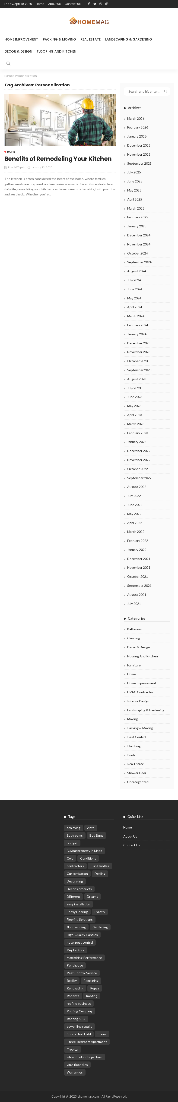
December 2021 (138, 558)
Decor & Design (18, 51)
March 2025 (135, 208)
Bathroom (134, 629)
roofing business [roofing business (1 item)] (79, 1003)
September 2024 (139, 262)
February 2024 (137, 325)
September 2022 (139, 478)
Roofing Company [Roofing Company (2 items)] (79, 1011)
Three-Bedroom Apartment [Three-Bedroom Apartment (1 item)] (87, 1041)
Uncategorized (138, 782)
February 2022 (137, 540)
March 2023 (135, 424)
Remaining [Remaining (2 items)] (91, 980)
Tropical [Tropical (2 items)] (72, 1049)
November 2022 (138, 460)
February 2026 (137, 127)
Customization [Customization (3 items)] (77, 873)
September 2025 (139, 163)
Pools (131, 755)
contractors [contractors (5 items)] (75, 866)
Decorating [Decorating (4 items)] (75, 881)
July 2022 (134, 495)
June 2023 (134, 397)
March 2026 (135, 118)
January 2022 (136, 549)
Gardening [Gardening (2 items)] (100, 927)
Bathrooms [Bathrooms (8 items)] (75, 835)
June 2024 (134, 289)
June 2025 (134, 181)
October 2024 (137, 253)
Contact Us (73, 4)
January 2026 (136, 136)
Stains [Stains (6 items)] (102, 1034)
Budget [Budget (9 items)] (72, 843)
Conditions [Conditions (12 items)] (88, 858)
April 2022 (134, 522)
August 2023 (136, 379)
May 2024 (134, 298)
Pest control (136, 737)
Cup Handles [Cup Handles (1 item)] (100, 866)
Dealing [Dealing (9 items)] (100, 873)
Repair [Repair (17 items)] (94, 988)
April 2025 (134, 199)
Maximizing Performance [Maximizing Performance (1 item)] (84, 957)
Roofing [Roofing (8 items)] (91, 996)
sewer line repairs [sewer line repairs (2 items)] (79, 1026)
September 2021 (139, 585)
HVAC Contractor (140, 692)
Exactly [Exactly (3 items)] (100, 912)
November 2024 (138, 244)
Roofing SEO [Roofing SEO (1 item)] (76, 1018)
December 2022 (138, 450)
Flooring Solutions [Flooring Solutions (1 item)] (80, 919)
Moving (132, 719)
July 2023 (134, 388)
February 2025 (137, 217)
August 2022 (136, 487)
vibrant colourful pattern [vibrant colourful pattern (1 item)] (84, 1057)
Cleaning (133, 638)
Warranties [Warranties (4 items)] (75, 1072)
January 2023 (136, 442)
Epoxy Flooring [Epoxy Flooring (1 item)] (77, 912)
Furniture (134, 665)
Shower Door (136, 773)
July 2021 (134, 603)
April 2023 (134, 415)
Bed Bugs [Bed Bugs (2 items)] (96, 835)
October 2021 (137, 576)
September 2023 (139, 370)
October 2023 (137, 361)
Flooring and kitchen (56, 51)
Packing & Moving (59, 39)
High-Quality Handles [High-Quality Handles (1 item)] (82, 934)
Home (40, 4)
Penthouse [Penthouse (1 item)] (75, 965)
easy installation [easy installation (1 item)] (78, 904)
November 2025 (138, 154)
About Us (54, 4)
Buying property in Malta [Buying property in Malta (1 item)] (84, 850)
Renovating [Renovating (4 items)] (75, 988)
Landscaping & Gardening (128, 39)
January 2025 (136, 226)
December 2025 (138, 145)
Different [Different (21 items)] (73, 896)
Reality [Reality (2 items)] (72, 980)
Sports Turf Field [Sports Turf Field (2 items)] (79, 1034)
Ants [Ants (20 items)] (90, 827)
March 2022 (135, 532)
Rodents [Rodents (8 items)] (73, 996)
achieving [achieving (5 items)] (73, 827)
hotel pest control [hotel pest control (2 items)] (80, 942)
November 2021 (138, 567)
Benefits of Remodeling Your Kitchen (49, 162)
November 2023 (138, 352)
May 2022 (134, 513)
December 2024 (138, 235)
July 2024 (134, 280)
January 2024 (136, 334)
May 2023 (134, 406)
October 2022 (137, 469)
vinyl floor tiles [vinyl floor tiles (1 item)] (77, 1064)
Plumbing (134, 746)
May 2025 (134, 190)
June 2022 (134, 504)
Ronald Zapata (16, 174)
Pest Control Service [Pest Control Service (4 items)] (82, 973)
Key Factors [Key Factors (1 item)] (75, 950)
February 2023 (137, 433)
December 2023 (138, 343)
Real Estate (91, 39)
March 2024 (135, 316)
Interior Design (138, 701)
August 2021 (136, 594)
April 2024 (134, 307)
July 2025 (134, 172)
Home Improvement (21, 39)
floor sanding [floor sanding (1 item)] (76, 927)
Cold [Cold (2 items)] (70, 858)
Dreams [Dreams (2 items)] (92, 896)
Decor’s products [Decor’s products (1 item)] (79, 889)
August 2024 (136, 271)
